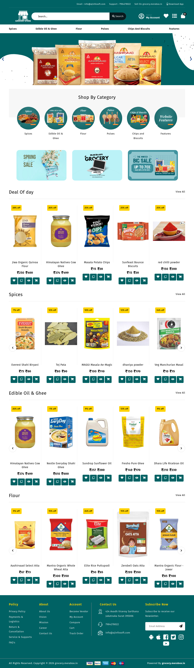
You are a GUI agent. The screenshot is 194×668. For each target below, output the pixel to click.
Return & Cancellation (16, 629)
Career (43, 627)
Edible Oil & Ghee (46, 28)
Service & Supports (20, 637)
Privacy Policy (17, 611)
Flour (79, 28)
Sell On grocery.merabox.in (148, 4)
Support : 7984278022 (120, 4)
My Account (76, 616)
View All (180, 191)
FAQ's (12, 642)
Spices (13, 28)
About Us (44, 611)
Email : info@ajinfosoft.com (91, 4)
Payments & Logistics (16, 619)
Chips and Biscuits (139, 28)
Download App (175, 4)
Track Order (76, 633)
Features (174, 28)
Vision (43, 616)
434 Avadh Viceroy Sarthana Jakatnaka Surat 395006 (122, 613)
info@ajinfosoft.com (118, 632)
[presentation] (12, 348)
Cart (72, 627)
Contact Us (45, 633)
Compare (75, 622)
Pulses (105, 28)
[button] (3, 59)
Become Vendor (79, 611)
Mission (43, 622)
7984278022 (112, 624)
